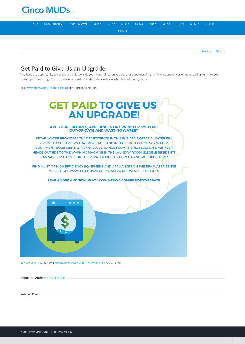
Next (219, 51)
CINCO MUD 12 (79, 263)
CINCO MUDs (30, 263)
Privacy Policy (65, 331)
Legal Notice (50, 331)
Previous (207, 51)
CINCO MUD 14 (95, 263)
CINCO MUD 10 (62, 263)
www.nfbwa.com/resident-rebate (48, 88)
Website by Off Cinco (31, 331)
